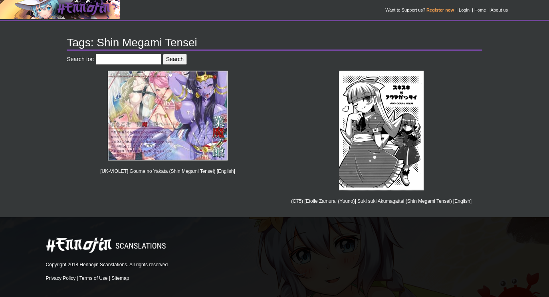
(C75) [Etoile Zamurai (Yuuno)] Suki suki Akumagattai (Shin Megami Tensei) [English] (381, 201)
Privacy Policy (61, 278)
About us (499, 10)
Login (464, 10)
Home (480, 10)
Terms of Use (93, 278)
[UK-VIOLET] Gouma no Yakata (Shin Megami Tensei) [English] (167, 171)
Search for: (80, 59)
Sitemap (120, 278)
